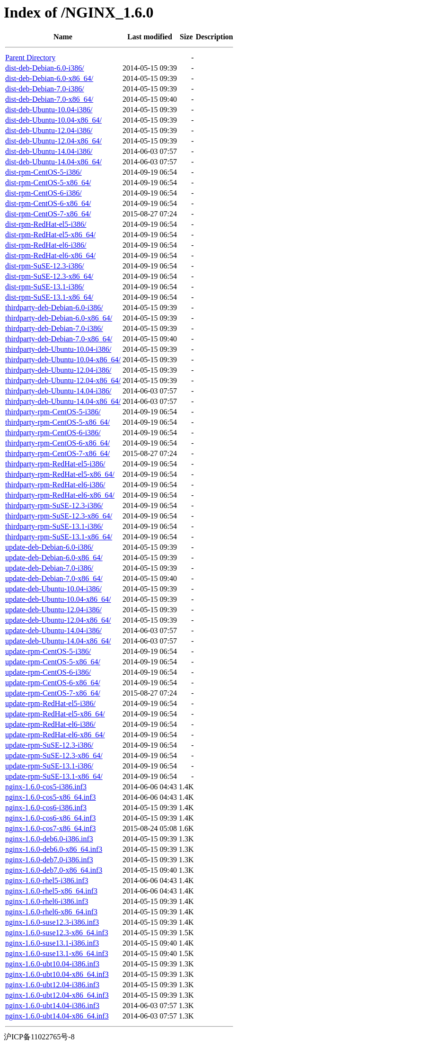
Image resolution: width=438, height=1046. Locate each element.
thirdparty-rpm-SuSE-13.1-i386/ (54, 526)
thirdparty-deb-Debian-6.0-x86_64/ (58, 318)
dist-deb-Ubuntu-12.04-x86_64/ (53, 141)
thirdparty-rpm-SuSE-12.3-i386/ (54, 505)
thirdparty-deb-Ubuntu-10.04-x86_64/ (63, 360)
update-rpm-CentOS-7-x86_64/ (52, 693)
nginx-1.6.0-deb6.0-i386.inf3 (49, 839)
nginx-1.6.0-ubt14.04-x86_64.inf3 (57, 1016)
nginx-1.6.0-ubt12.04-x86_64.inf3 (57, 995)
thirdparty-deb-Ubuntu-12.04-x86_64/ (63, 380)
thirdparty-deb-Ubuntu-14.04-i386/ (58, 391)
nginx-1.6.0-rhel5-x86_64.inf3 (51, 891)
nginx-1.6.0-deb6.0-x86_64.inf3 (53, 849)
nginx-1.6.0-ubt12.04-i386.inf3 (52, 985)
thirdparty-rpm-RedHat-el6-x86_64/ (59, 495)
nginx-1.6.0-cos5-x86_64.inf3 (50, 797)
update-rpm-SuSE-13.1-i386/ (49, 766)
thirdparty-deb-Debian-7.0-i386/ (54, 328)
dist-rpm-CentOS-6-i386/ (43, 193)
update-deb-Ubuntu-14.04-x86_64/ (58, 641)
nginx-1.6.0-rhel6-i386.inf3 (46, 901)
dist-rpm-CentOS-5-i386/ (43, 172)
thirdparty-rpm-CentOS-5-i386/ (53, 412)
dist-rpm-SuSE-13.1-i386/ (44, 287)
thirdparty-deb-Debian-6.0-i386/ (54, 308)
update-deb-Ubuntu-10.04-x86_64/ (58, 599)
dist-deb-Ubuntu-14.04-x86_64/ (53, 162)
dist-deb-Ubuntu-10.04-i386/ (48, 110)
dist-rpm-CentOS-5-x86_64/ (48, 183)
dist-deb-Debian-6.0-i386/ (44, 68)
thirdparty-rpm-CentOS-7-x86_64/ (57, 453)
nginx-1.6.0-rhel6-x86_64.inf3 (51, 912)
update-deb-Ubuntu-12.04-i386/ (53, 610)
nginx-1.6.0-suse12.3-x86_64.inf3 (56, 933)
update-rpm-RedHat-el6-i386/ (50, 724)
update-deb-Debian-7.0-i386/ (49, 568)
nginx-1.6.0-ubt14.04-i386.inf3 (52, 1005)
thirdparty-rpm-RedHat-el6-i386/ (55, 485)
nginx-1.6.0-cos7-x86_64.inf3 (50, 828)
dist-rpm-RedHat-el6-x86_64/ (50, 255)
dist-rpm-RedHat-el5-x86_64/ (50, 235)
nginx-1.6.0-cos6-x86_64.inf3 (50, 818)
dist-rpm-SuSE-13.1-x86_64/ (49, 297)
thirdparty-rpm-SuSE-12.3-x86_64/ (58, 516)
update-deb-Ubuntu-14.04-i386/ (53, 630)
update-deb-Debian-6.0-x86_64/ (54, 558)
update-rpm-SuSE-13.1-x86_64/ (54, 776)
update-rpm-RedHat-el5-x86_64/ (55, 714)
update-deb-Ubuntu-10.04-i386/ (53, 589)
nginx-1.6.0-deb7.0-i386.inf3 (49, 860)
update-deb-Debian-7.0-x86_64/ (54, 578)
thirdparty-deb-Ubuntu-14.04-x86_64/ (63, 401)
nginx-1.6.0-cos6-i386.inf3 (46, 808)
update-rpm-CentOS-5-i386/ (48, 651)
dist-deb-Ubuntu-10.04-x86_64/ (53, 120)
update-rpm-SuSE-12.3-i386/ (49, 745)
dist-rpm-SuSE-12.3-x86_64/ (49, 276)
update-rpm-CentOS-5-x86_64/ (52, 662)
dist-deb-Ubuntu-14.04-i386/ (48, 151)
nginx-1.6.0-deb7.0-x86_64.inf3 (53, 870)
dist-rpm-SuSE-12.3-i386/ (44, 266)
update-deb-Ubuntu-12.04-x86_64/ (58, 620)
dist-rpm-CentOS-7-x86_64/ (48, 214)
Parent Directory (30, 58)
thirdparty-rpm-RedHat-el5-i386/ (55, 464)
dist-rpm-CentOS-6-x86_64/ (48, 203)
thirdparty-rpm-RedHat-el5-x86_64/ (59, 474)
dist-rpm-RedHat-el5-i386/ (46, 224)
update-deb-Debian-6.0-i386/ (49, 547)
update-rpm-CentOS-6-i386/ (48, 672)
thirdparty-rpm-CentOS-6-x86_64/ (57, 443)
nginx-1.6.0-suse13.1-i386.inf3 (52, 943)
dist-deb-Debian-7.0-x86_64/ (49, 99)
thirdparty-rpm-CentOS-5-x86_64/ (57, 422)
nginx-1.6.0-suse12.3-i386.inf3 (52, 922)
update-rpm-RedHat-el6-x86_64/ (55, 735)
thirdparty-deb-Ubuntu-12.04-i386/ (58, 370)
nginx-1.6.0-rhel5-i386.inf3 (46, 880)
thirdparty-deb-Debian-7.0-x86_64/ (58, 339)
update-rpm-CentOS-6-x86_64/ (52, 683)
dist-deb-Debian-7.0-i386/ (44, 89)
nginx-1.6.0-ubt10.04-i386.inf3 (52, 964)
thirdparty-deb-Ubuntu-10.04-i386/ (58, 349)
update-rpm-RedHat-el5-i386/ (50, 703)
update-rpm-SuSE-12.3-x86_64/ (54, 755)
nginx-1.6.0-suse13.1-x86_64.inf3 (56, 953)
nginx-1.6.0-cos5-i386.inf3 (46, 787)
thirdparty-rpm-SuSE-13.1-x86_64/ (58, 537)
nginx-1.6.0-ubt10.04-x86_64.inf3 (57, 974)
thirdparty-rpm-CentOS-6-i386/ (53, 433)
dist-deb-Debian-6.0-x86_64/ (49, 78)
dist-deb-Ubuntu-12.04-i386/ (48, 130)
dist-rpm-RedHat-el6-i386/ (46, 245)
